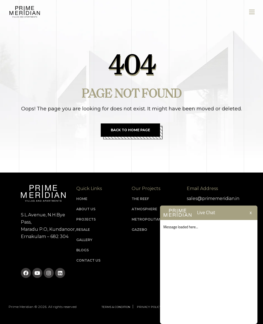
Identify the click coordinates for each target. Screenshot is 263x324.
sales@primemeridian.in (213, 198)
